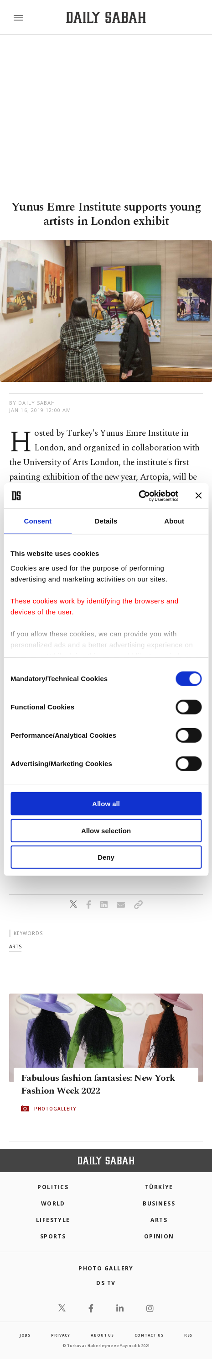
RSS (188, 1335)
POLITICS (52, 1187)
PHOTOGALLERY (55, 1108)
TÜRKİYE (159, 1187)
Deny (106, 857)
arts (15, 946)
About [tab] (174, 521)
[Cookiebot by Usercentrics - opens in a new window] (138, 496)
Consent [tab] (38, 521)
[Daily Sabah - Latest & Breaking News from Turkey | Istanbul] (106, 17)
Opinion (159, 1236)
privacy (60, 1335)
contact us (148, 1335)
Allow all (106, 804)
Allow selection (106, 830)
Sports (53, 1236)
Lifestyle (53, 1220)
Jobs (25, 1335)
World (53, 1203)
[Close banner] (198, 495)
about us (102, 1335)
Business (159, 1203)
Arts (158, 1220)
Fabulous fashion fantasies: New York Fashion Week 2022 (98, 1084)
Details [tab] (106, 521)
